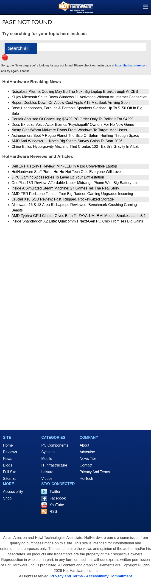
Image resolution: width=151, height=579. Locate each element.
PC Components (54, 445)
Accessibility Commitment (109, 576)
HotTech (86, 478)
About (84, 445)
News (7, 459)
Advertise (87, 452)
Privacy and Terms (66, 576)
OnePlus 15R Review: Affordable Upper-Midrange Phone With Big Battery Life (74, 183)
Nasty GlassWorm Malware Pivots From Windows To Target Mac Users (69, 130)
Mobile (46, 459)
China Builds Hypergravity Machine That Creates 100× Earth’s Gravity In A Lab (75, 146)
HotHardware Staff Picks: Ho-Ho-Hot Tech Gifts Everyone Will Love (66, 172)
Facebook (58, 498)
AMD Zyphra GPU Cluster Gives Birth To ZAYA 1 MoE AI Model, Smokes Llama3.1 (78, 216)
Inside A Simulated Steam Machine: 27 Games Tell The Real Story (65, 188)
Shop (7, 498)
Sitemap (10, 478)
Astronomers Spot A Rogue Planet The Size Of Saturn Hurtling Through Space (75, 135)
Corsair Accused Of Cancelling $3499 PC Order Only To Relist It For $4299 (72, 119)
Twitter (55, 492)
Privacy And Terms (95, 472)
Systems (48, 452)
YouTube (57, 505)
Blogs (7, 465)
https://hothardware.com (131, 65)
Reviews (10, 452)
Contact (86, 465)
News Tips (88, 459)
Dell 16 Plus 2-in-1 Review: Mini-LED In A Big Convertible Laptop (64, 166)
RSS (53, 511)
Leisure (47, 472)
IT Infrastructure (54, 465)
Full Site (9, 472)
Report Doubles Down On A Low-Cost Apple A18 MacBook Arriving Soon (70, 102)
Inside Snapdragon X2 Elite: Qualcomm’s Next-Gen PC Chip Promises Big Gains (77, 221)
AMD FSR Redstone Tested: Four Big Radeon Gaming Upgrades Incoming (72, 194)
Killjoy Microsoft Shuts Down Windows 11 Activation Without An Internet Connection (79, 97)
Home (8, 445)
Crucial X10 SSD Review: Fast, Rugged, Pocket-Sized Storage (62, 199)
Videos (47, 478)
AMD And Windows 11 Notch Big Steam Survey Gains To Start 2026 (67, 141)
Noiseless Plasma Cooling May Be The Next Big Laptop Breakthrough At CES (74, 91)
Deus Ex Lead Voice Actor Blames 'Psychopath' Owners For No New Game (72, 124)
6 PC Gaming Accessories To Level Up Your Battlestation (57, 177)
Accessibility (13, 492)
